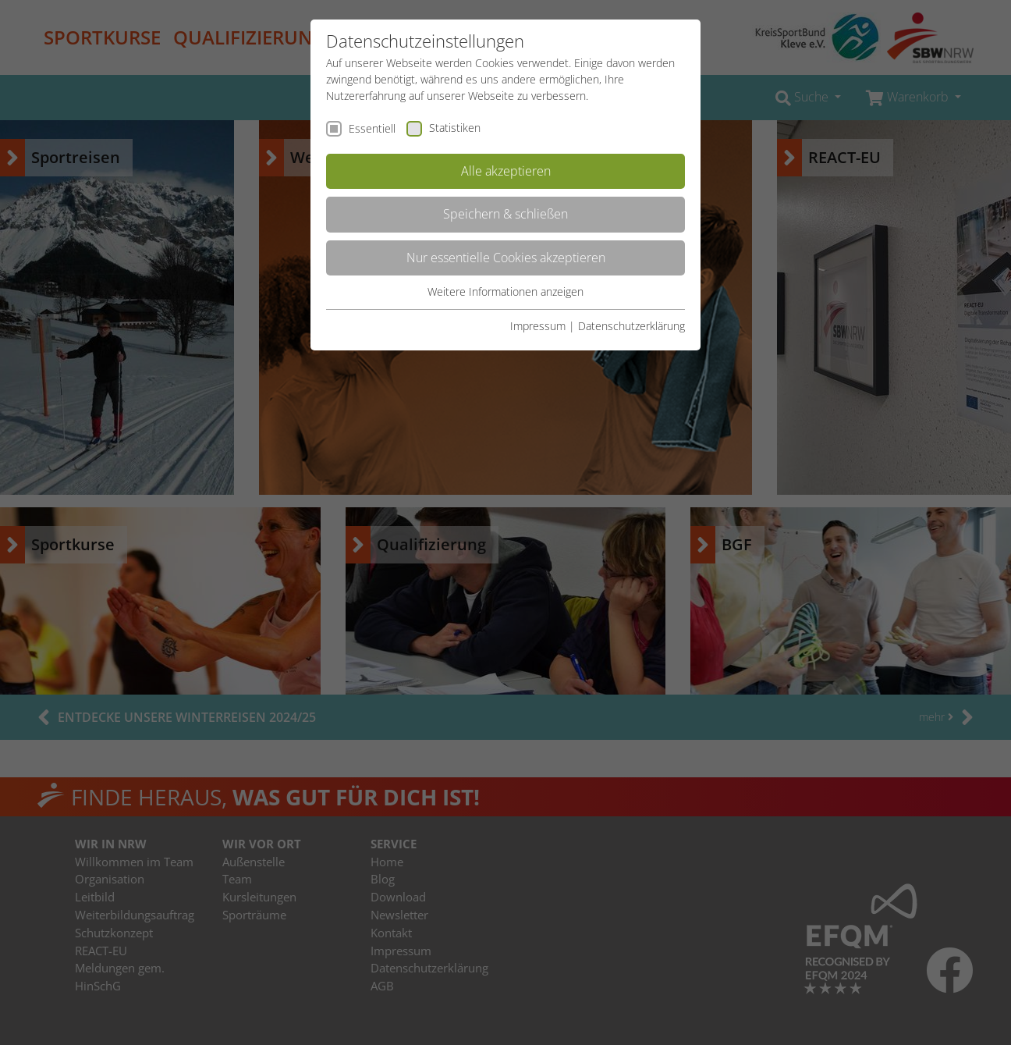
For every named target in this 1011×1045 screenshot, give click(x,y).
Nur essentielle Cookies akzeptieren (505, 257)
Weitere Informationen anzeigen (505, 291)
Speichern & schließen (505, 213)
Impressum (538, 325)
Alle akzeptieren (506, 170)
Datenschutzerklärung (631, 325)
